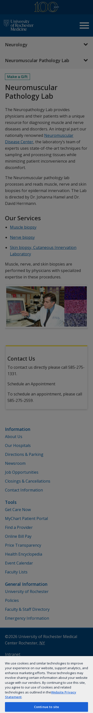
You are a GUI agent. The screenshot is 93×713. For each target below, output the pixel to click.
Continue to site (46, 707)
